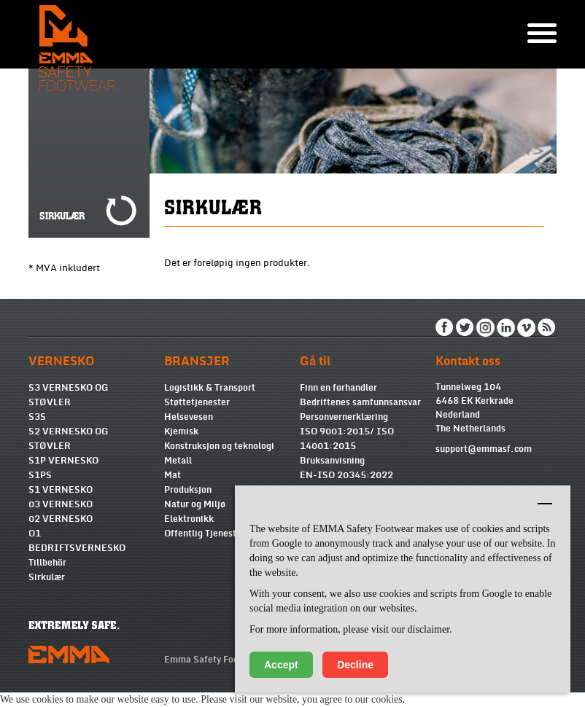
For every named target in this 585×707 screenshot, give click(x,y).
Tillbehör (47, 562)
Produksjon (188, 489)
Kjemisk (181, 431)
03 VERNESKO (60, 504)
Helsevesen (188, 417)
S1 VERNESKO (60, 489)
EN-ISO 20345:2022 (346, 475)
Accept (281, 665)
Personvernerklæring (344, 417)
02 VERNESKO (60, 519)
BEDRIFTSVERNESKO (76, 548)
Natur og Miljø (194, 504)
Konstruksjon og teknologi (219, 446)
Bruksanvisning (332, 460)
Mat (172, 475)
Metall (178, 460)
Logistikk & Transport (209, 387)
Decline (355, 665)
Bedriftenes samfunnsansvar (360, 402)
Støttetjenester (197, 402)
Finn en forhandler (338, 387)
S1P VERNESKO (63, 460)
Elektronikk (189, 519)
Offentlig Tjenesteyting (213, 533)
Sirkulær (46, 577)
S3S (37, 417)
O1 (34, 533)
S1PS (40, 475)
